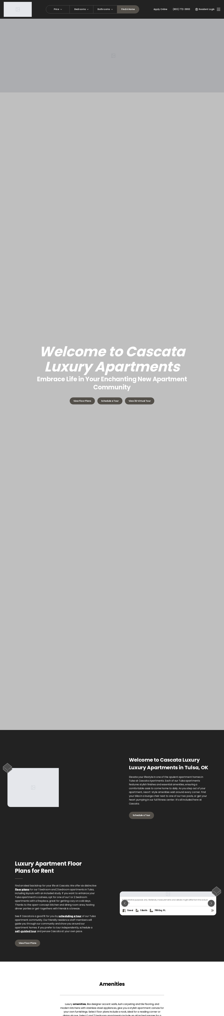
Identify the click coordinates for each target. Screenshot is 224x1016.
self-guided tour (25, 931)
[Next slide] (211, 903)
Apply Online (160, 9)
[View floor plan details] (212, 910)
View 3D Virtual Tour (140, 400)
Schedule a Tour (110, 400)
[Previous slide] (124, 903)
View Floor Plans (82, 400)
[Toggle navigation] (218, 9)
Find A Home (128, 9)
